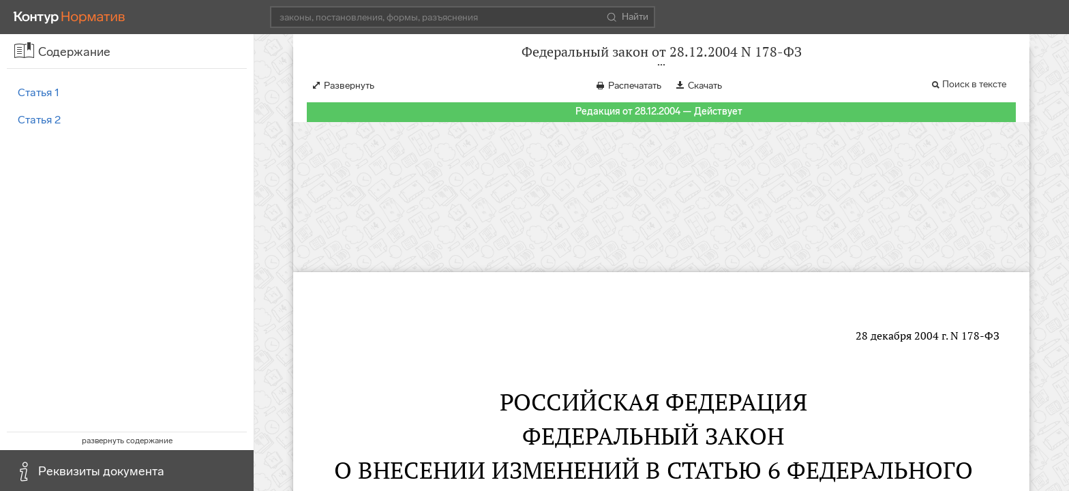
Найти (627, 17)
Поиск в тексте (974, 98)
